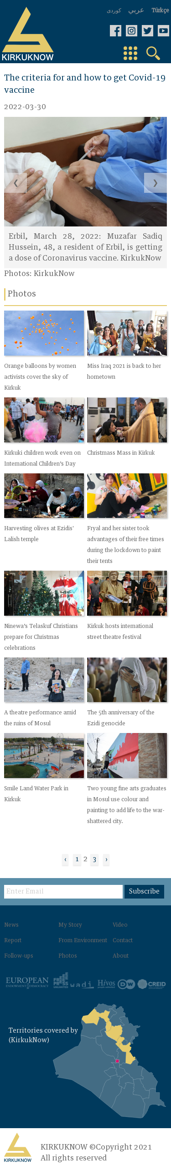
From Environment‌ (82, 941)
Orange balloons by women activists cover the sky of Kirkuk (40, 377)
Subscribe (144, 892)
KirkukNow (54, 273)
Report (12, 941)
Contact (123, 941)
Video (120, 925)
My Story (70, 925)
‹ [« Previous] (65, 859)
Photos (67, 956)
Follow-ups (18, 956)
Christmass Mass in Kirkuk (121, 453)
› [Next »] (106, 859)
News (11, 925)
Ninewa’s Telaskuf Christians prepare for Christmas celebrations (41, 637)
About (121, 956)
